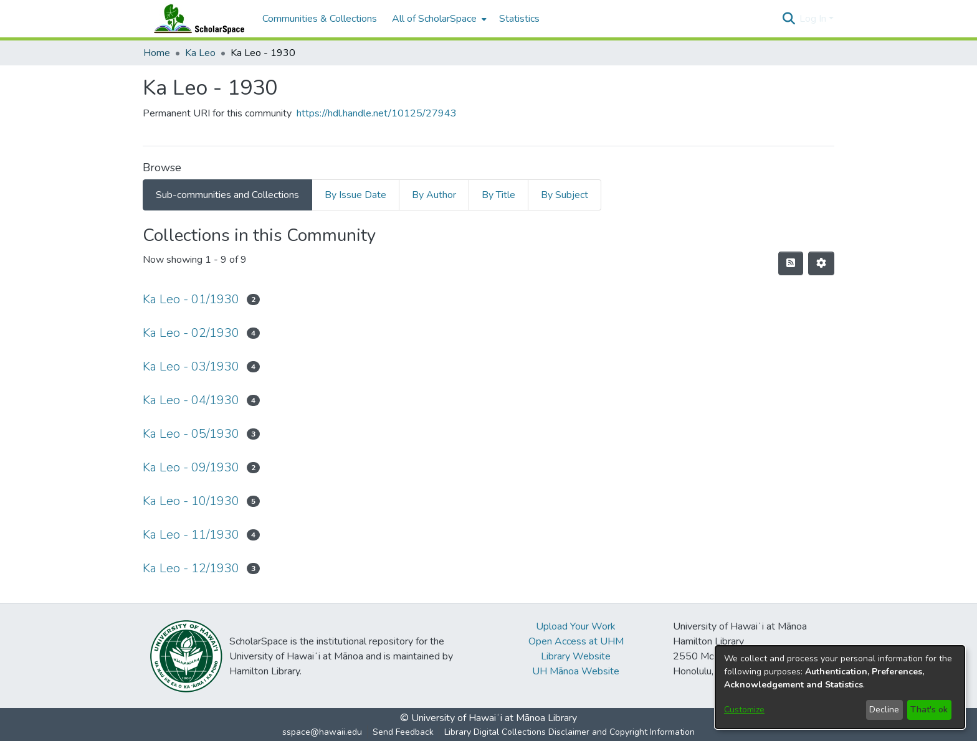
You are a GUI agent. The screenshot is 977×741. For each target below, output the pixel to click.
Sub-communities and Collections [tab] (227, 195)
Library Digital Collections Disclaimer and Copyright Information (569, 732)
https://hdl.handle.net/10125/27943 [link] (377, 113)
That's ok (929, 709)
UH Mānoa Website (575, 671)
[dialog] (840, 687)
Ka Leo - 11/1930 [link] (191, 534)
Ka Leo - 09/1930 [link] (191, 467)
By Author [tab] (434, 195)
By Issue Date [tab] (355, 195)
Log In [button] (814, 19)
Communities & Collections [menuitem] (319, 19)
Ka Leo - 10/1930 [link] (191, 501)
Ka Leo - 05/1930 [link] (191, 433)
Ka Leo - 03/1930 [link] (191, 366)
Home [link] (156, 53)
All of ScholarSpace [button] (434, 19)
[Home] (196, 18)
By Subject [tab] (564, 195)
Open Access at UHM (576, 641)
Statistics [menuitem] (519, 19)
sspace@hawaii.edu (322, 732)
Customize (744, 709)
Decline (884, 709)
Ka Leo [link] (200, 53)
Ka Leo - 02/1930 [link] (191, 332)
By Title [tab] (498, 195)
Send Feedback (403, 732)
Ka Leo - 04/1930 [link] (191, 400)
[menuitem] (438, 18)
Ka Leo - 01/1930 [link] (191, 299)
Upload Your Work (576, 626)
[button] (788, 18)
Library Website (576, 656)
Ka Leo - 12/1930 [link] (191, 568)
